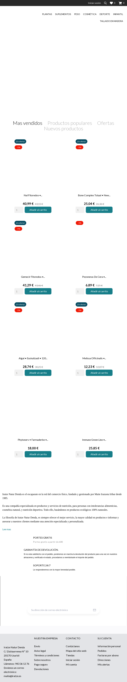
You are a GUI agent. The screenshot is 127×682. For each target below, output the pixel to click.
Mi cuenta (71, 664)
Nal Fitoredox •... (33, 195)
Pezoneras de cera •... (94, 276)
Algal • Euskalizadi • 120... (33, 358)
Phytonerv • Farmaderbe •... (33, 439)
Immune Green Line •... (94, 439)
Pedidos (102, 650)
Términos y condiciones (46, 655)
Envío (37, 646)
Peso (77, 14)
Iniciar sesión (73, 659)
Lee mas (6, 529)
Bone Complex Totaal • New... (94, 195)
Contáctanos (73, 646)
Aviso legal (40, 650)
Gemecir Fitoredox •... (33, 276)
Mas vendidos (27, 122)
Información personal (109, 646)
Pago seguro (41, 664)
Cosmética (90, 14)
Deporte (105, 14)
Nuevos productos (63, 128)
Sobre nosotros (42, 659)
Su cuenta (105, 638)
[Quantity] (18, 210)
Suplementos (63, 14)
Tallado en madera (111, 21)
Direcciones (104, 659)
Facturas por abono (108, 655)
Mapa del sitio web (76, 650)
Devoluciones (41, 668)
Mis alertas (104, 664)
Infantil (118, 14)
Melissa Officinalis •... (94, 358)
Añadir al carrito (38, 209)
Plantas (47, 14)
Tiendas (70, 655)
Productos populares (69, 122)
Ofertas (105, 122)
